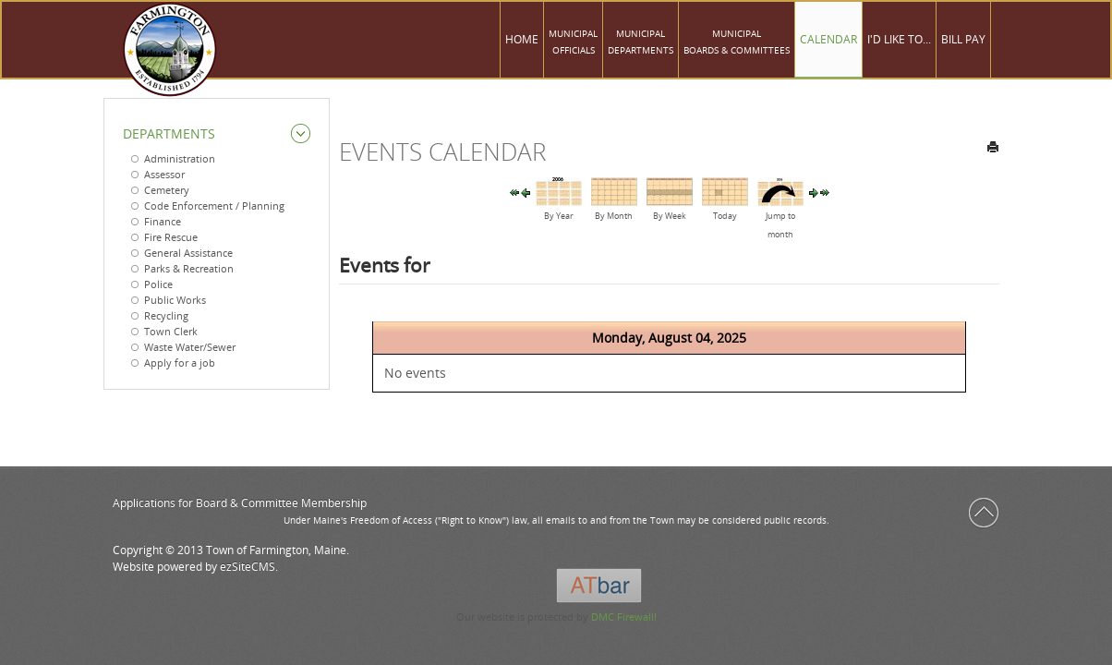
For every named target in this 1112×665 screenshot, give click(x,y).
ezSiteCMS (247, 566)
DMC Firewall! (624, 616)
